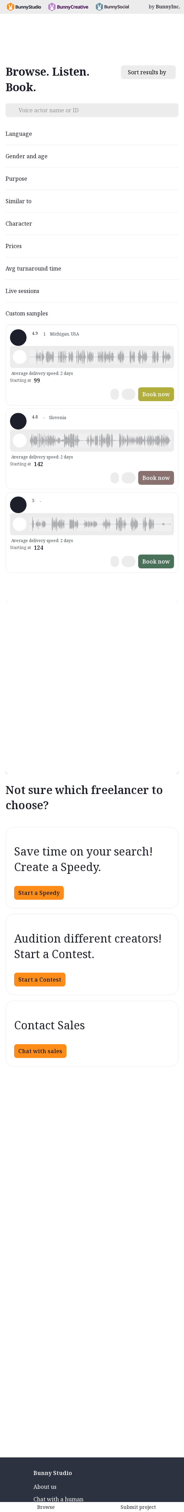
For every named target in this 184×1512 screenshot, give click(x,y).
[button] (100, 357)
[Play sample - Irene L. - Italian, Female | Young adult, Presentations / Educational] (20, 440)
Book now (156, 394)
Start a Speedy (39, 893)
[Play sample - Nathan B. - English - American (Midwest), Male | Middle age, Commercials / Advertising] (20, 357)
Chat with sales (40, 1051)
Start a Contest (39, 979)
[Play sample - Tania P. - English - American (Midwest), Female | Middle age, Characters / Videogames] (20, 524)
